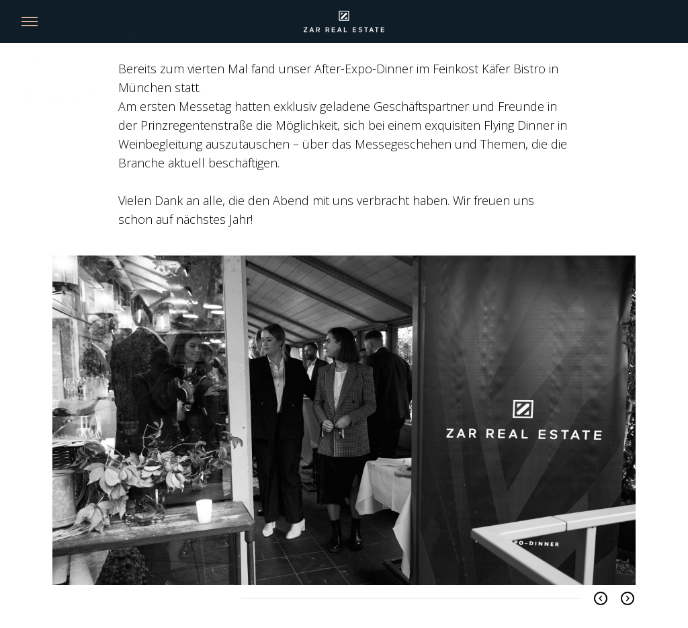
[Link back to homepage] (344, 21)
